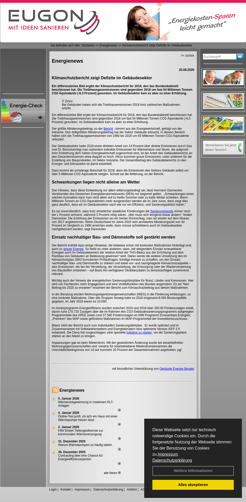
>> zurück (187, 55)
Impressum (168, 454)
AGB (143, 489)
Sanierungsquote (161, 211)
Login (53, 489)
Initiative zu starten (139, 332)
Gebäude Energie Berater (177, 369)
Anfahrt (132, 489)
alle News (112, 473)
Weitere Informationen (193, 471)
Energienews (72, 390)
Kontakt (66, 489)
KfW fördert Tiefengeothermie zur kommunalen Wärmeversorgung (80, 432)
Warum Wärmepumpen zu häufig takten (85, 445)
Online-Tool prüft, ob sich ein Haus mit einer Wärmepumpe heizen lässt (88, 418)
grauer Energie (73, 249)
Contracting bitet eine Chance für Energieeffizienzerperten (80, 457)
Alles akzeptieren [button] (193, 485)
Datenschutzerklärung (172, 460)
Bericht (108, 128)
